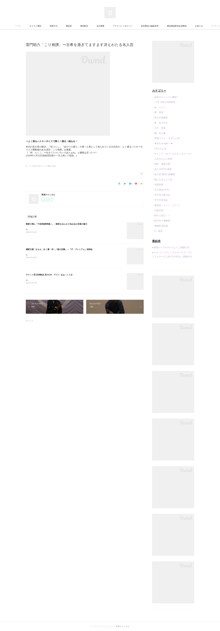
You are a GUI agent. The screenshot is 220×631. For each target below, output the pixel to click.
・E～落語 (157, 231)
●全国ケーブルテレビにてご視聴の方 (170, 247)
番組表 (84, 26)
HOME (33, 26)
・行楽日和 (157, 210)
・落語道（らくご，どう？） (166, 205)
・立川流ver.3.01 (160, 190)
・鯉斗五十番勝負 (161, 220)
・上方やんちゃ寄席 (162, 159)
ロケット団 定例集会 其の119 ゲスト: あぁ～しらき (49, 275)
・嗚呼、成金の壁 (161, 164)
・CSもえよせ (159, 148)
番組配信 (99, 26)
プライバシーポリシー (137, 26)
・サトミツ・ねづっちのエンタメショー (172, 154)
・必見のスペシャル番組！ (165, 97)
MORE (185, 26)
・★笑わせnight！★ (162, 143)
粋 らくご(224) (31, 166)
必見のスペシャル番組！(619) (46, 166)
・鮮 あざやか (160, 123)
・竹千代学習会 (160, 200)
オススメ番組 (50, 26)
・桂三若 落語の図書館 (163, 174)
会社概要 (115, 26)
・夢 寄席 (157, 112)
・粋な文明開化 (160, 117)
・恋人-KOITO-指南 (162, 169)
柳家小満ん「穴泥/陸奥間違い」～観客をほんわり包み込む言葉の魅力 (56, 224)
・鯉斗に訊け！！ (161, 215)
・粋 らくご (159, 107)
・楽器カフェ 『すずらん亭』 (167, 138)
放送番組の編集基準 (165, 26)
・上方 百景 (159, 128)
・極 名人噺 (159, 133)
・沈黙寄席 (157, 184)
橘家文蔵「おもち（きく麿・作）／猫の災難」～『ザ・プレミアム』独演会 (59, 249)
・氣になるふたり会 (162, 179)
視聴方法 (69, 26)
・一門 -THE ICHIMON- (164, 102)
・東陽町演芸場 (160, 226)
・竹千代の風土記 (161, 195)
